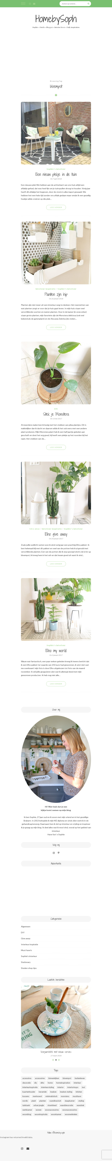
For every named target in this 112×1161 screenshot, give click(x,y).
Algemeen (25, 926)
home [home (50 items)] (50, 1083)
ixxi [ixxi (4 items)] (83, 1087)
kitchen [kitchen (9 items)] (79, 1092)
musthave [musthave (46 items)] (77, 1096)
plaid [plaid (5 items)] (34, 1101)
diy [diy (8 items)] (35, 1083)
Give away (34, 528)
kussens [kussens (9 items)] (25, 1096)
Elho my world (56, 650)
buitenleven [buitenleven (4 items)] (80, 1078)
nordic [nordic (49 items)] (25, 1101)
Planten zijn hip (56, 294)
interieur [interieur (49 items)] (77, 1083)
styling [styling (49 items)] (81, 1101)
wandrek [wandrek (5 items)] (80, 1105)
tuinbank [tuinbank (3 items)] (26, 1105)
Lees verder (56, 207)
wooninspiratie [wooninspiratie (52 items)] (41, 1114)
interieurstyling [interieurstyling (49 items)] (47, 1087)
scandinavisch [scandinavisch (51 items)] (55, 1101)
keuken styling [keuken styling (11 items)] (66, 1092)
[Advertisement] (56, 58)
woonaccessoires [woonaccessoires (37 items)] (69, 1110)
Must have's (26, 950)
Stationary (25, 962)
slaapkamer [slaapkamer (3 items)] (70, 1101)
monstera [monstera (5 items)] (65, 1096)
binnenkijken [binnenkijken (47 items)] (53, 1078)
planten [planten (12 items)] (42, 1101)
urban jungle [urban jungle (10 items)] (39, 1105)
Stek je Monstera (56, 414)
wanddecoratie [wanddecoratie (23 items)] (66, 1105)
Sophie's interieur (56, 169)
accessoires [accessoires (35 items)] (40, 1078)
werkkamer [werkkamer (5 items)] (27, 1110)
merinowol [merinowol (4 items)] (37, 1096)
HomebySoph (56, 18)
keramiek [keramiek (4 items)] (43, 1092)
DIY (56, 409)
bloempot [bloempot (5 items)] (67, 1078)
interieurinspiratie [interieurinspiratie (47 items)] (29, 1087)
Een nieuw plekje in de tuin (56, 174)
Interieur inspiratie (46, 289)
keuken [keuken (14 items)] (53, 1092)
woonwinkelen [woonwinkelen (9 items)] (71, 1114)
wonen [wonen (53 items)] (38, 1110)
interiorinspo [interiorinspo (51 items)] (72, 1087)
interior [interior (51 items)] (60, 1087)
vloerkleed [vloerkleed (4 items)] (52, 1105)
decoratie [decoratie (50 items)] (26, 1083)
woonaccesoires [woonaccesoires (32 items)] (52, 1110)
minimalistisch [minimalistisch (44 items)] (51, 1096)
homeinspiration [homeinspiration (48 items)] (63, 1083)
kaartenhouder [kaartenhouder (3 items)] (28, 1092)
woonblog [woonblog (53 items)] (26, 1114)
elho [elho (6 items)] (42, 1083)
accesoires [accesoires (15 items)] (26, 1078)
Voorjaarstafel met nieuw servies (56, 1052)
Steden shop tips (29, 968)
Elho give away (56, 534)
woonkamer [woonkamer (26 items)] (56, 1114)
